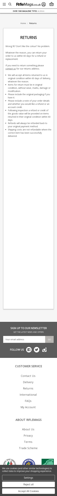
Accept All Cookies (28, 491)
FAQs (28, 401)
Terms (28, 442)
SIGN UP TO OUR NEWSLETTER (28, 329)
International (28, 394)
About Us (28, 429)
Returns (28, 388)
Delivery (28, 382)
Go (49, 339)
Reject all (28, 484)
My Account (28, 407)
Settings (28, 477)
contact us (10, 68)
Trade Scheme (28, 448)
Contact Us (28, 376)
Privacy (28, 435)
